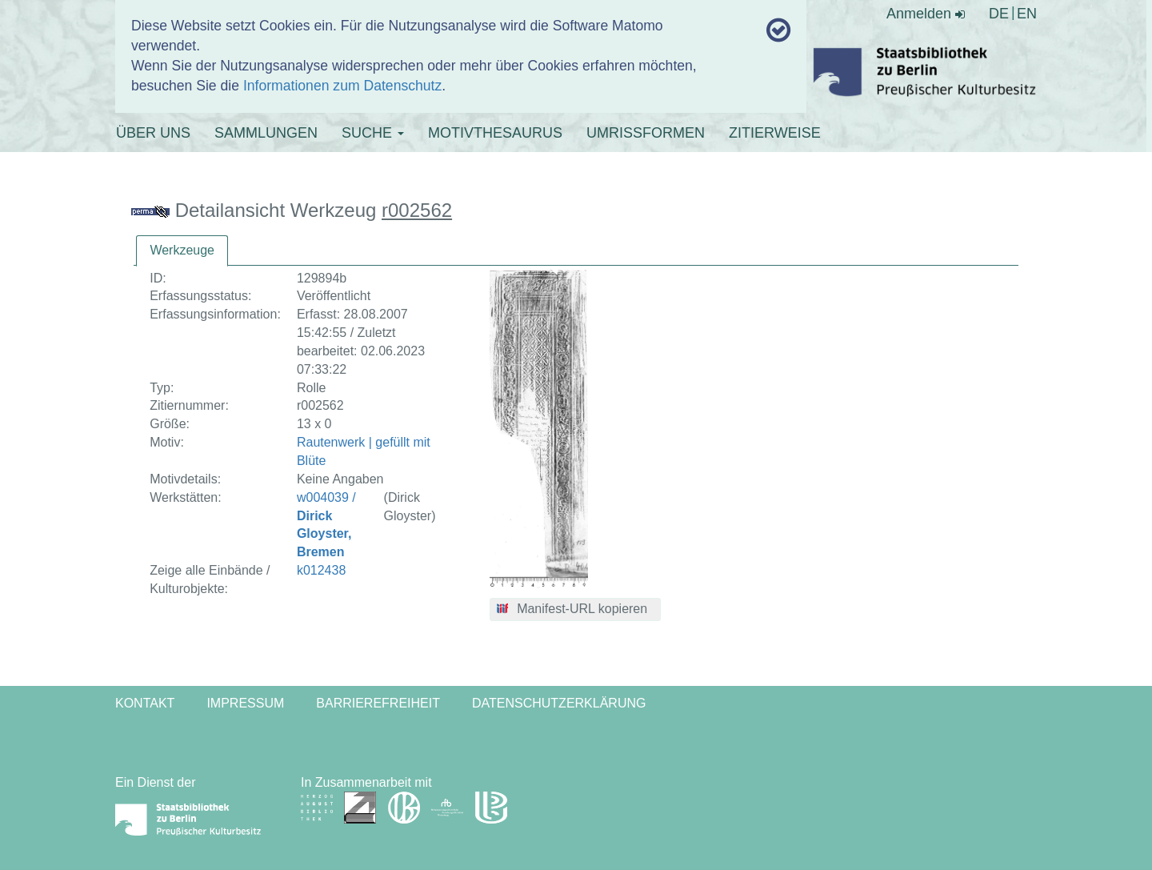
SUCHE (373, 133)
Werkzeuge (182, 250)
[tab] (182, 251)
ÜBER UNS (153, 133)
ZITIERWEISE (775, 133)
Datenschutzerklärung (559, 703)
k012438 (321, 570)
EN (1027, 14)
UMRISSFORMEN (645, 133)
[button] (576, 610)
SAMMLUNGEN (266, 133)
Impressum (245, 703)
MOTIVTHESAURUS (495, 133)
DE (999, 14)
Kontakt (144, 703)
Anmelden (925, 14)
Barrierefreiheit (378, 703)
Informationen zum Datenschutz (342, 86)
